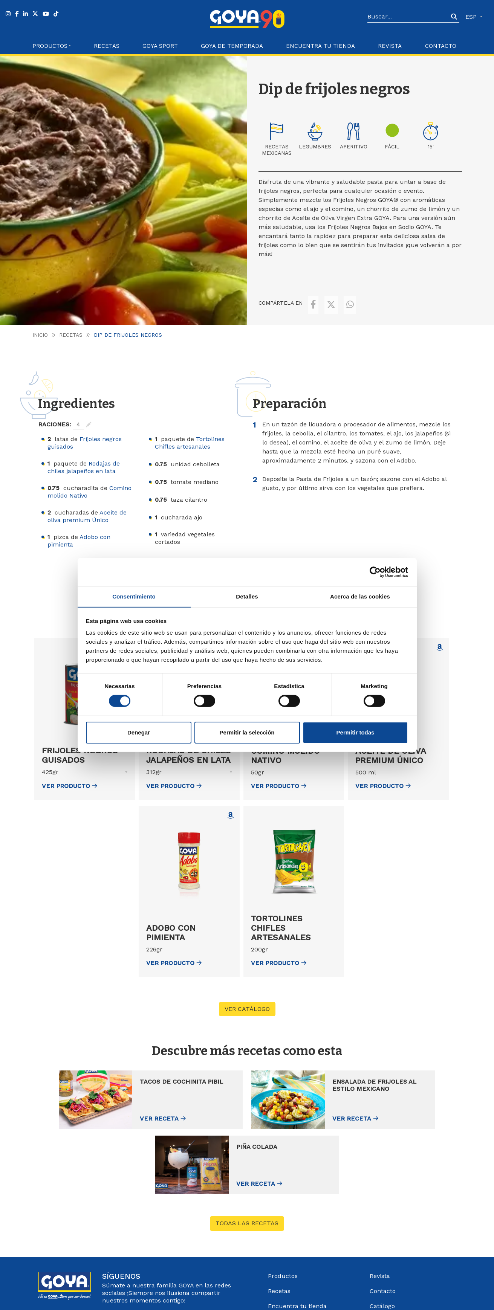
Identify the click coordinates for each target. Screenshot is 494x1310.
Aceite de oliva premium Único (87, 506)
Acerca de (282, 1261)
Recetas (106, 46)
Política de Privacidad (345, 1294)
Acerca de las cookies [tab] (360, 596)
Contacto (440, 46)
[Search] (408, 17)
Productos (283, 1201)
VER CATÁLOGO (247, 998)
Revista (390, 46)
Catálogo (382, 1231)
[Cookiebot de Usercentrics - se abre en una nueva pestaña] (375, 571)
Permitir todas (355, 732)
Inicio (40, 325)
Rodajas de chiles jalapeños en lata (83, 457)
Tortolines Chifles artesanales (190, 432)
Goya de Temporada (232, 46)
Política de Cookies (398, 1294)
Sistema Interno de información (397, 1250)
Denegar (138, 732)
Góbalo (277, 1294)
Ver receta (120, 1109)
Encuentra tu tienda (297, 1231)
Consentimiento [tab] (134, 596)
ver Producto (69, 776)
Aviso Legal (302, 1294)
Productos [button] (49, 46)
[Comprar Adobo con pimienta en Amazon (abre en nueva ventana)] (230, 805)
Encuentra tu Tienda (320, 46)
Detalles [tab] (247, 596)
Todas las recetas (247, 1148)
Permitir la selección (247, 732)
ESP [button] (472, 16)
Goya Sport (160, 46)
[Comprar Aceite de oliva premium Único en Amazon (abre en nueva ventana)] (439, 637)
